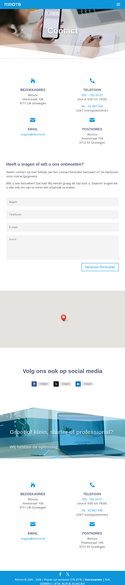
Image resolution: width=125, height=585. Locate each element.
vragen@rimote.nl (32, 134)
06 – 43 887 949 (91, 106)
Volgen (44, 383)
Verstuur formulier (100, 267)
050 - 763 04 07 (92, 499)
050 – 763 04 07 (91, 95)
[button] (64, 317)
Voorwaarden (93, 579)
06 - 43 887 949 (92, 510)
